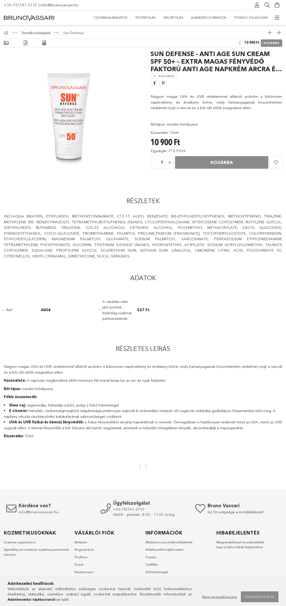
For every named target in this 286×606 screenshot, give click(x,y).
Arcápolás (188, 17)
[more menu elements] (277, 18)
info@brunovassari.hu (59, 5)
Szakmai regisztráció (20, 542)
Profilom (81, 557)
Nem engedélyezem (219, 597)
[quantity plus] (170, 162)
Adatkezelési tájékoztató (165, 549)
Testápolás (216, 17)
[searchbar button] (267, 5)
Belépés (81, 542)
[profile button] (257, 5)
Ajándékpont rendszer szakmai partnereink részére (36, 551)
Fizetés (151, 557)
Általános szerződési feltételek (169, 542)
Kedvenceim (84, 572)
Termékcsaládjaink (111, 17)
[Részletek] (25, 43)
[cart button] (277, 5)
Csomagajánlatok (251, 17)
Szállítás (152, 564)
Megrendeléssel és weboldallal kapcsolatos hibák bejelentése (240, 544)
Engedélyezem (259, 597)
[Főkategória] (7, 33)
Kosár (79, 564)
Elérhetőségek (157, 572)
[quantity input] (162, 162)
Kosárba (271, 43)
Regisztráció (84, 549)
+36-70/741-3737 (21, 5)
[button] (276, 162)
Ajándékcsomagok (153, 17)
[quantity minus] (154, 162)
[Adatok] (44, 43)
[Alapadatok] (6, 43)
